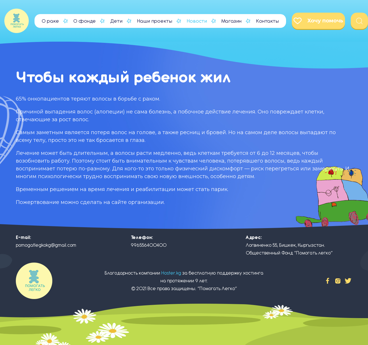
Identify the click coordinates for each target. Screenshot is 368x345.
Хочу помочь (318, 21)
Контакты (267, 21)
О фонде (84, 21)
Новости (197, 21)
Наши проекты (154, 21)
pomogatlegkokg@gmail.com (46, 245)
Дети (116, 21)
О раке (50, 21)
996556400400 (148, 245)
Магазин (231, 21)
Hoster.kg (171, 273)
